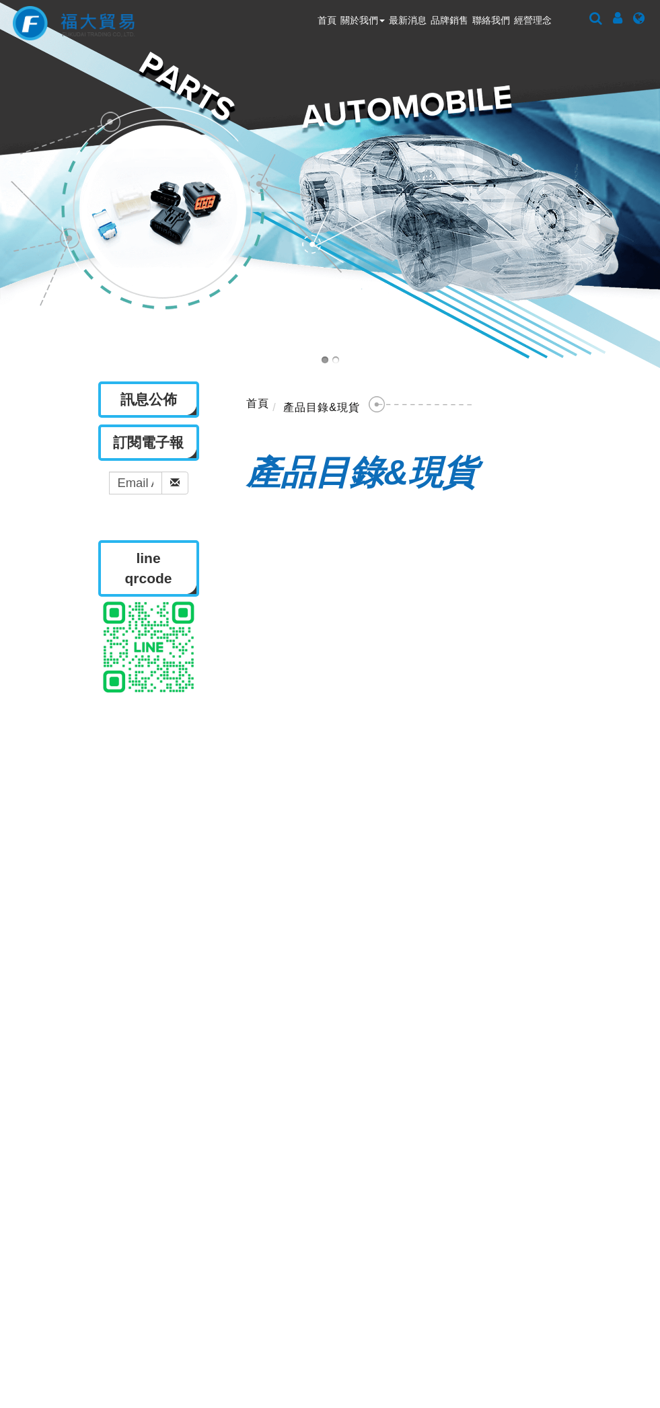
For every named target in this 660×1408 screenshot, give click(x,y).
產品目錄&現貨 (321, 407)
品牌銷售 (449, 20)
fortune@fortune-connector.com (490, 1220)
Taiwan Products (390, 1364)
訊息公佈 (281, 959)
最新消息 (408, 20)
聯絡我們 (491, 20)
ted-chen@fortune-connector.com (466, 1252)
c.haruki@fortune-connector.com (479, 1297)
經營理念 (533, 20)
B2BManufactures (493, 1364)
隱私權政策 (481, 959)
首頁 (327, 20)
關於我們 (362, 20)
